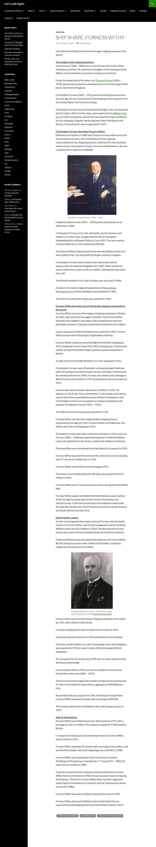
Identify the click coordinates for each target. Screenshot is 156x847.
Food (41, 11)
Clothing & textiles (13, 11)
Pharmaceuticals (118, 11)
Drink (30, 11)
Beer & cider (9, 80)
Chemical (8, 91)
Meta (7, 142)
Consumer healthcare (13, 101)
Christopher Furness (67, 816)
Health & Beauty (57, 11)
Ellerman (108, 346)
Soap (7, 153)
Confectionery (10, 98)
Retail (132, 11)
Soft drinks (9, 156)
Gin (6, 120)
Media (7, 138)
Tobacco (9, 18)
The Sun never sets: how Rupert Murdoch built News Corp (13, 61)
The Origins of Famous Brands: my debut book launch (14, 36)
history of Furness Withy (110, 816)
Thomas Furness (104, 80)
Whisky (8, 174)
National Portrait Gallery (103, 614)
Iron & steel (9, 131)
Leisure (103, 11)
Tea (6, 164)
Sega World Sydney (12, 49)
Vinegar (8, 171)
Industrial (89, 11)
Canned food (10, 87)
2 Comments (85, 43)
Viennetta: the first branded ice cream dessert (14, 217)
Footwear (8, 116)
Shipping (143, 11)
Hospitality (75, 11)
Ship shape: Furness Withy (90, 37)
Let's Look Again (14, 3)
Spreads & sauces (11, 160)
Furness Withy (88, 816)
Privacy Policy (23, 18)
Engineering (9, 109)
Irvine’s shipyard (64, 331)
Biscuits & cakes (11, 83)
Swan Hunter (114, 706)
